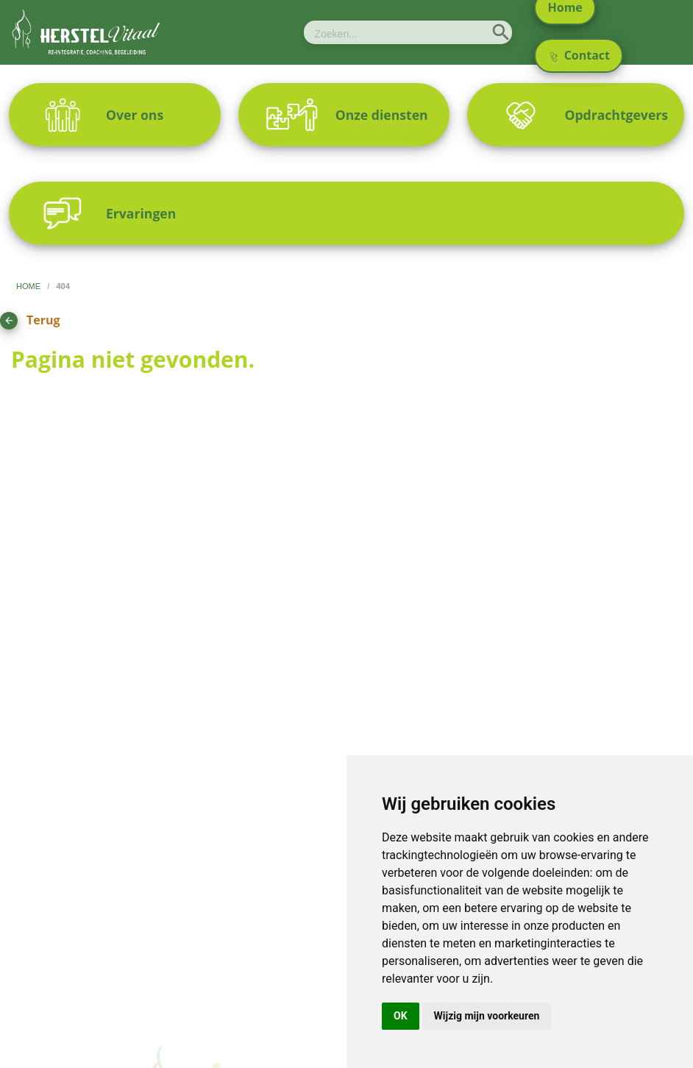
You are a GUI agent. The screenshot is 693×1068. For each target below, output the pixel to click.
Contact (580, 55)
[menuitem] (115, 114)
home (29, 286)
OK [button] (401, 1016)
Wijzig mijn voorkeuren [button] (487, 1016)
